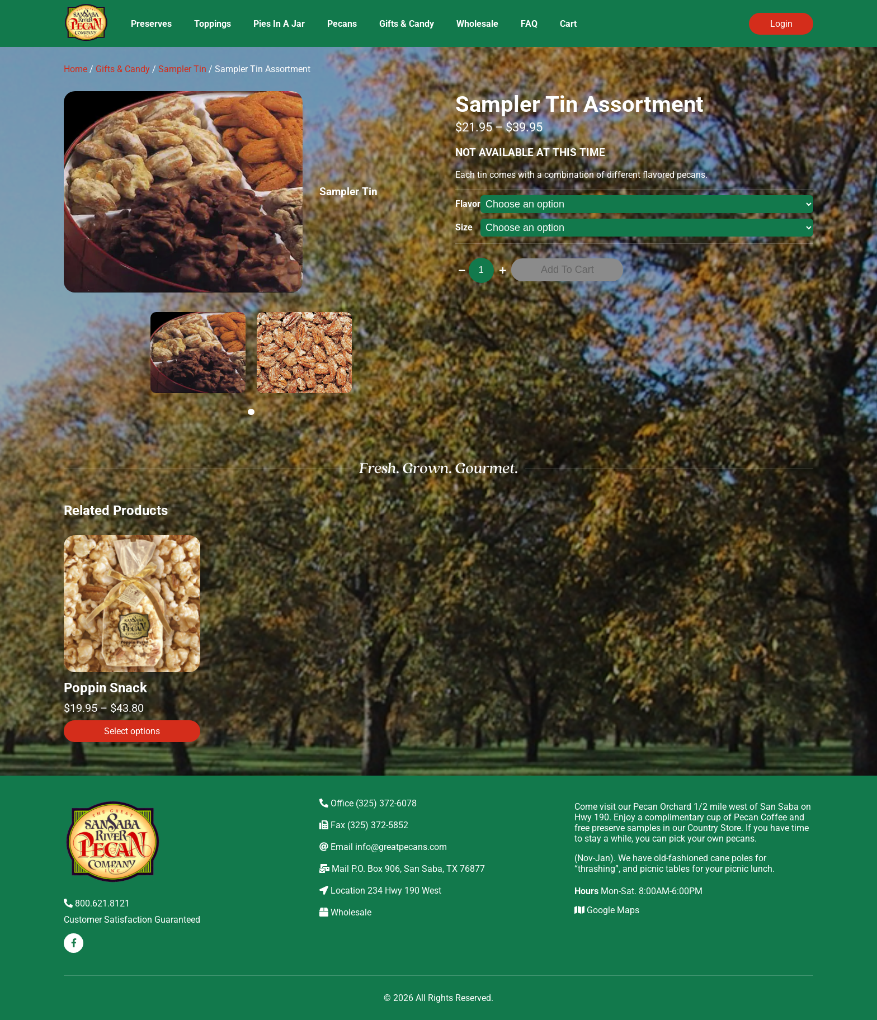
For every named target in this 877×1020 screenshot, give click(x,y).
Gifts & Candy (406, 23)
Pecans (342, 23)
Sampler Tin (182, 69)
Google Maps (606, 910)
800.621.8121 (97, 903)
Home (75, 69)
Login (781, 23)
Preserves (151, 23)
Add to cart (567, 269)
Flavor (467, 204)
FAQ (529, 23)
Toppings (212, 23)
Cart (568, 23)
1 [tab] (252, 412)
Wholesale (477, 23)
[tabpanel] (198, 352)
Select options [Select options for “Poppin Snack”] (132, 731)
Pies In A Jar (279, 23)
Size (464, 227)
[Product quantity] (481, 270)
